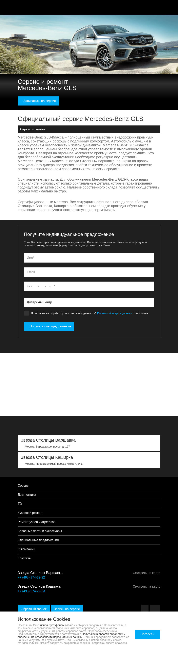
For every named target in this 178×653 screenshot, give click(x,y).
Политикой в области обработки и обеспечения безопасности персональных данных (72, 635)
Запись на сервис (67, 609)
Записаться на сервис (38, 101)
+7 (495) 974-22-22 (31, 577)
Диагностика (27, 494)
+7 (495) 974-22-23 (31, 591)
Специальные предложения (38, 540)
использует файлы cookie (56, 625)
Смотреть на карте (145, 573)
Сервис (23, 485)
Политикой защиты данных (114, 313)
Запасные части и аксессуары (40, 531)
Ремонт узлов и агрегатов (36, 522)
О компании (26, 549)
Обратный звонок (34, 609)
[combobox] (89, 302)
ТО (20, 503)
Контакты (24, 558)
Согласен (147, 634)
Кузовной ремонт (30, 512)
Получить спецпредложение (49, 326)
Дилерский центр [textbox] (39, 302)
